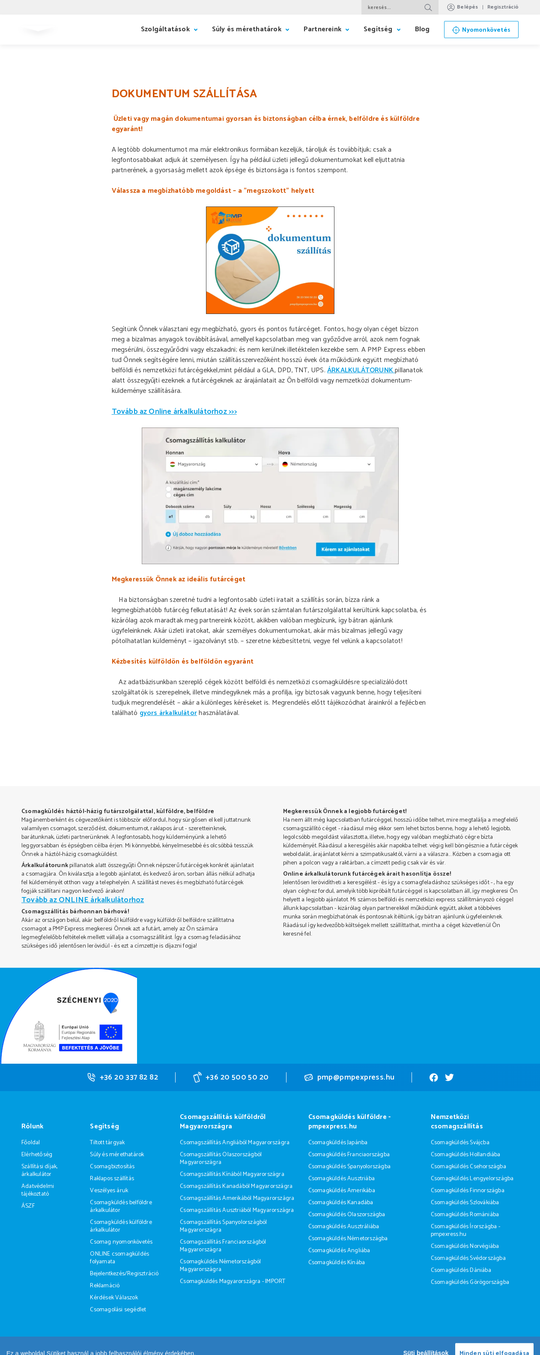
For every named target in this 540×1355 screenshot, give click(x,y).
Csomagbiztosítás (112, 1167)
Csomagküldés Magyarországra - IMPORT (232, 1281)
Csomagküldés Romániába (465, 1215)
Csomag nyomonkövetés (121, 1242)
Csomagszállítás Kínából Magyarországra (232, 1174)
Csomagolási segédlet (118, 1310)
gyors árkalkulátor (168, 713)
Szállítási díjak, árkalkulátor (39, 1170)
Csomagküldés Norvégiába (465, 1246)
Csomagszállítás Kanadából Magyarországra (236, 1186)
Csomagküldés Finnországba (467, 1191)
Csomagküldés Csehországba (468, 1167)
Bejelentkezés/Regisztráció (124, 1274)
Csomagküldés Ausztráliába (343, 1227)
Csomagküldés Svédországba (468, 1258)
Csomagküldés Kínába (336, 1263)
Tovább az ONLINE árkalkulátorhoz (82, 900)
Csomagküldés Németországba (348, 1239)
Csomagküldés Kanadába (340, 1203)
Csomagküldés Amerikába (341, 1191)
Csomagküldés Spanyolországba (349, 1167)
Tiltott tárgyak (107, 1143)
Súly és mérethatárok (117, 1155)
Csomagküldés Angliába (339, 1251)
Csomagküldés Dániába (461, 1270)
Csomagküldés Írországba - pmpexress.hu (465, 1230)
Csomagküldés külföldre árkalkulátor (121, 1226)
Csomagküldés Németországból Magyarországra (220, 1265)
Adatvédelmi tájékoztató (37, 1190)
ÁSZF (28, 1206)
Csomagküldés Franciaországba (349, 1155)
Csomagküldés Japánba (338, 1143)
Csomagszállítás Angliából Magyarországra (234, 1143)
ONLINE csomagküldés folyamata (119, 1258)
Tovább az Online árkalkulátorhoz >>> (174, 411)
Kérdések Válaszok (113, 1298)
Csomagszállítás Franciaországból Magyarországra (223, 1246)
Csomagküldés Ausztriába (341, 1179)
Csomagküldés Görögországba (470, 1282)
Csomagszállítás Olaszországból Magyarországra (221, 1158)
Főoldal (30, 1143)
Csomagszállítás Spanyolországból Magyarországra (223, 1226)
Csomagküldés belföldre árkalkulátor (121, 1206)
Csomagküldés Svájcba (460, 1143)
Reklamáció (104, 1286)
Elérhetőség (36, 1155)
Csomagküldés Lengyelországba (472, 1179)
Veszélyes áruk (109, 1191)
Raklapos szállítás (112, 1179)
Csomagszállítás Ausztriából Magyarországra (237, 1210)
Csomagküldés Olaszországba (346, 1215)
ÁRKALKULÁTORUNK (361, 370)
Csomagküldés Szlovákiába (465, 1203)
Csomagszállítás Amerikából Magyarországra (237, 1198)
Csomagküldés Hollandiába (466, 1155)
